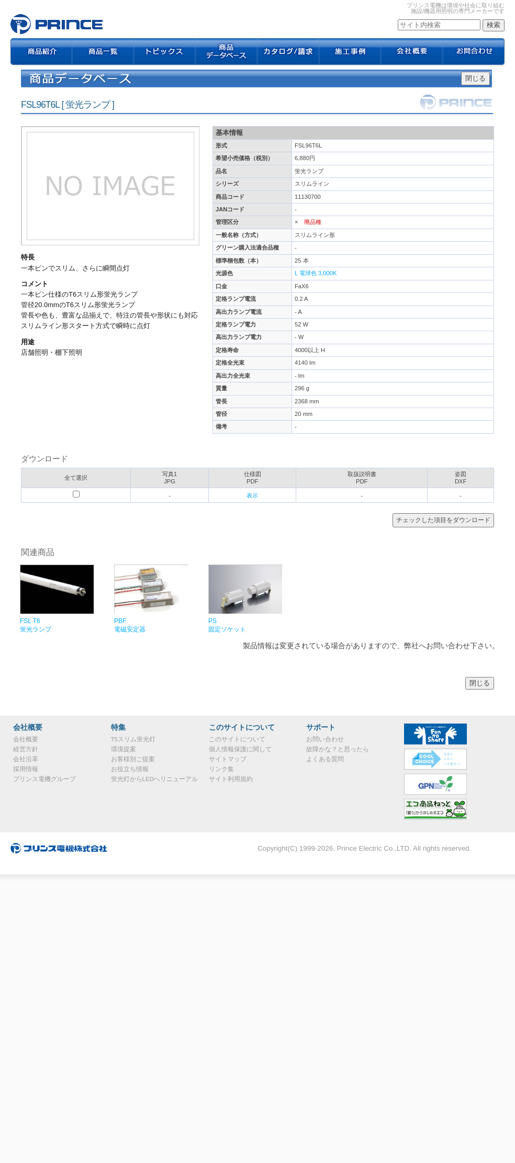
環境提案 (123, 749)
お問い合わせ (325, 739)
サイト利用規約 (231, 779)
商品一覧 (103, 52)
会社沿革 (25, 759)
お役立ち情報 (130, 769)
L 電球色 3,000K (316, 273)
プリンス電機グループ (44, 779)
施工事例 (350, 52)
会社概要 (412, 52)
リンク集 (221, 769)
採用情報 (25, 769)
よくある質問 (325, 759)
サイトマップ (228, 759)
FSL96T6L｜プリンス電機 (56, 24)
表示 (252, 495)
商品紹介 (41, 52)
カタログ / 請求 (288, 52)
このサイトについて (237, 739)
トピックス (165, 52)
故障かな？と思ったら (337, 749)
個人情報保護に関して (240, 749)
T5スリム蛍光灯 (133, 739)
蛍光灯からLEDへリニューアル (154, 779)
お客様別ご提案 (133, 759)
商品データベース (227, 52)
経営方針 (25, 749)
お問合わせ (474, 52)
